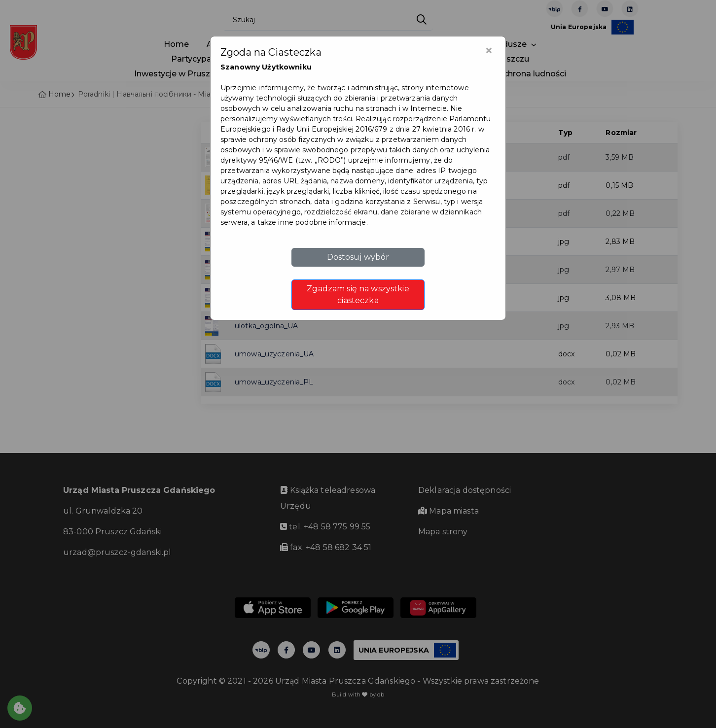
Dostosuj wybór (358, 257)
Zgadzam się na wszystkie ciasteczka (358, 294)
